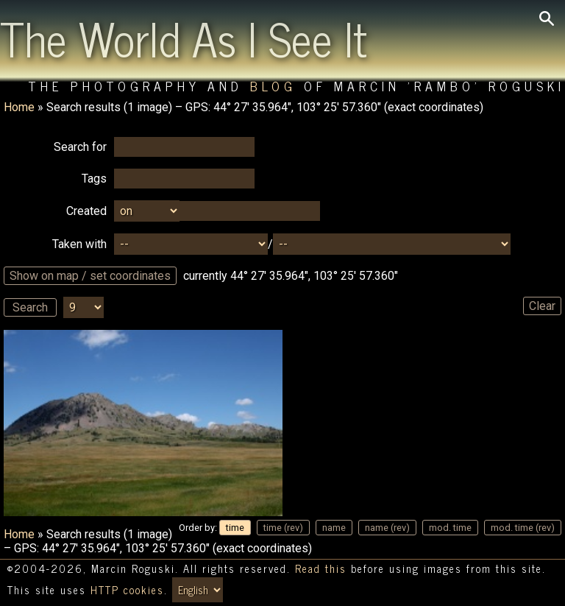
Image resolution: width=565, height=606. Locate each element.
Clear (542, 306)
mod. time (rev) (522, 527)
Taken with (79, 244)
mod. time (450, 527)
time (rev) (283, 527)
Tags (94, 179)
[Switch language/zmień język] (197, 589)
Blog (273, 85)
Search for (80, 147)
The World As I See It (183, 37)
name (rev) (387, 527)
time (235, 527)
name (334, 527)
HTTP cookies (127, 590)
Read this (321, 568)
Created (86, 211)
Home (19, 107)
